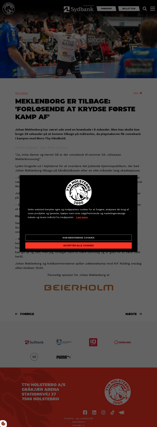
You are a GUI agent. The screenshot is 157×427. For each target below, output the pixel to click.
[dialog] (78, 213)
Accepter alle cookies (78, 245)
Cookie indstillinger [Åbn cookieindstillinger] (39, 229)
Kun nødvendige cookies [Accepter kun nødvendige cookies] (78, 237)
